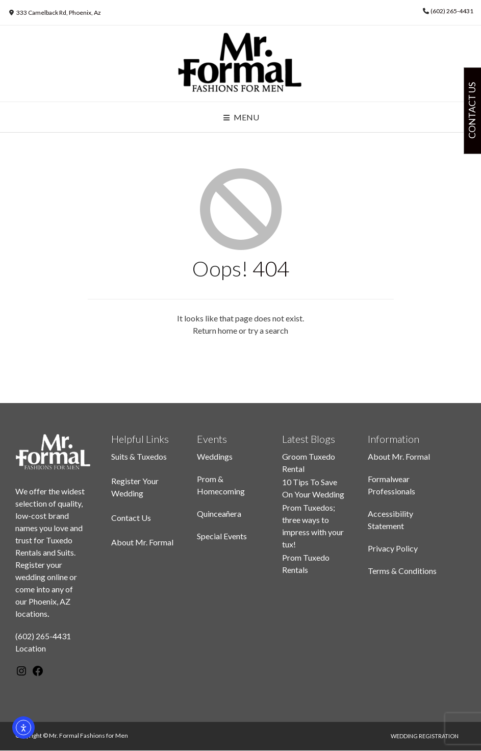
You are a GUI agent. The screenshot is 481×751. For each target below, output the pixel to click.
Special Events (222, 536)
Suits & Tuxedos (139, 456)
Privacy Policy (393, 548)
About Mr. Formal (142, 542)
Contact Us (131, 517)
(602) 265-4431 (452, 11)
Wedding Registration (425, 736)
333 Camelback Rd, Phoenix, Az (58, 12)
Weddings (215, 456)
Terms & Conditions (402, 570)
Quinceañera (219, 513)
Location (30, 648)
